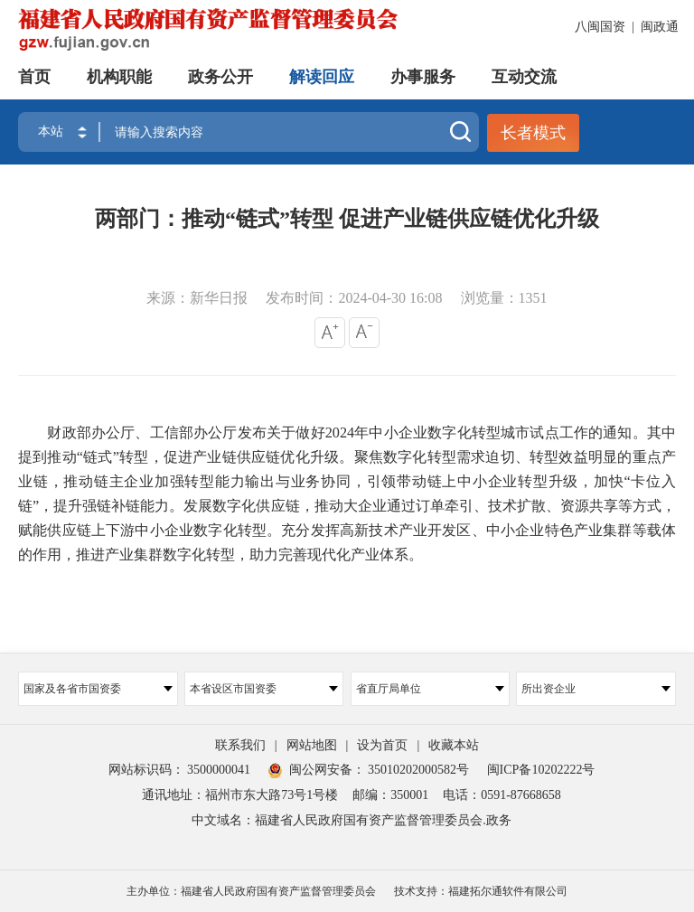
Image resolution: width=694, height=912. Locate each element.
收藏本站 (453, 745)
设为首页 (382, 745)
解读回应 (321, 77)
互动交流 (524, 77)
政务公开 (220, 77)
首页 (34, 77)
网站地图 (311, 745)
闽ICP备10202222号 (541, 769)
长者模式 (533, 133)
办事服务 (422, 77)
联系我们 (240, 745)
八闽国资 (600, 26)
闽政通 (660, 26)
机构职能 (119, 77)
